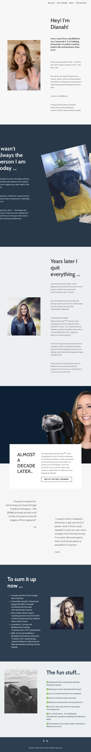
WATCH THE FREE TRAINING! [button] (56, 479)
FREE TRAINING (62, 3)
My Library (51, 3)
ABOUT (71, 3)
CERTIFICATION (81, 3)
